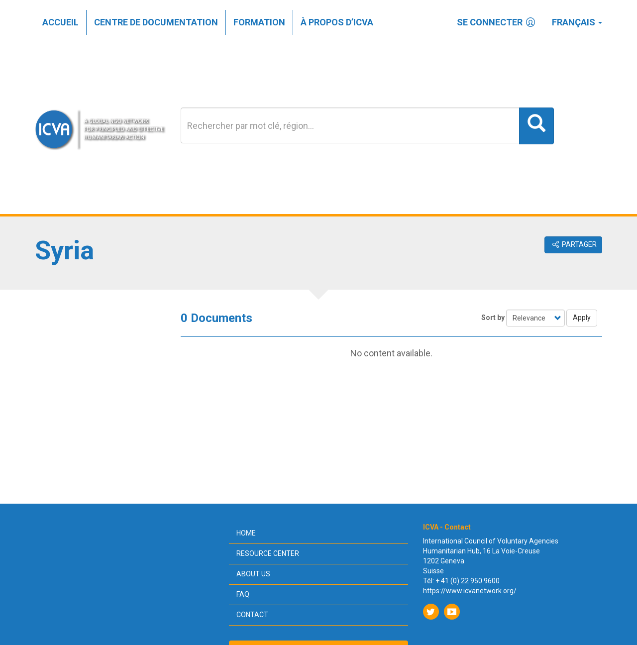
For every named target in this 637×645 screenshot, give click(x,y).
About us (253, 574)
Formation (259, 22)
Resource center (267, 553)
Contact (252, 615)
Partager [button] (574, 244)
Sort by (493, 318)
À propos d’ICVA (337, 22)
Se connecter (497, 22)
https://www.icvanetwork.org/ (470, 591)
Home (246, 533)
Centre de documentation (156, 22)
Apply (582, 318)
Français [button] (577, 22)
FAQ (242, 594)
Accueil (60, 22)
